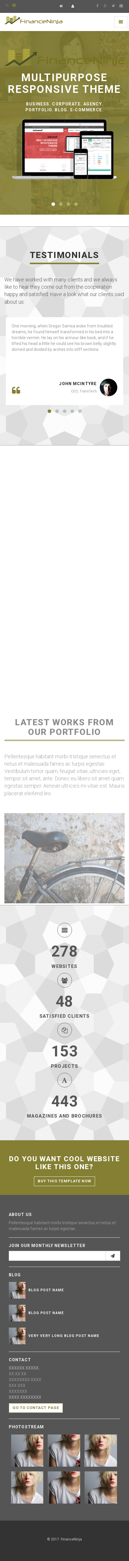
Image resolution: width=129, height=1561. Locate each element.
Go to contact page (36, 1407)
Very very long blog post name (63, 1336)
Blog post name (46, 1290)
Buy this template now (64, 1181)
